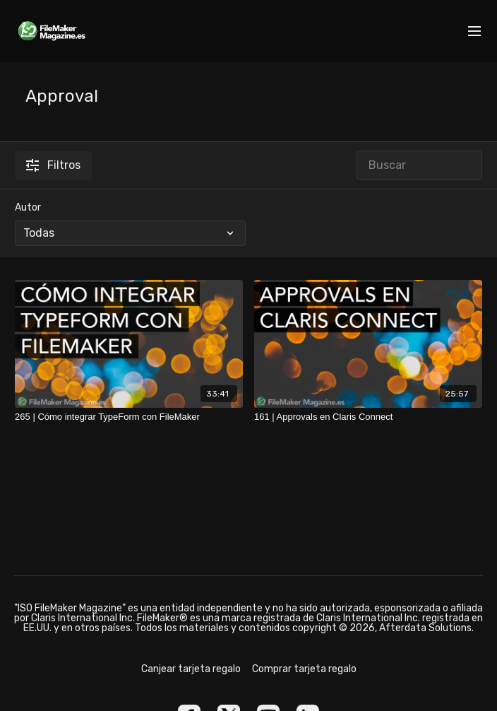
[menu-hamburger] (474, 31)
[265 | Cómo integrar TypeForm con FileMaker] (129, 417)
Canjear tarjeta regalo (191, 669)
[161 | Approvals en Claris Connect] (368, 417)
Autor (28, 207)
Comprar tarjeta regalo (304, 669)
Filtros (53, 165)
